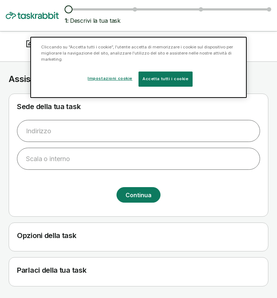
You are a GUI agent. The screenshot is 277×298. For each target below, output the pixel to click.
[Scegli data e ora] (201, 9)
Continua (138, 195)
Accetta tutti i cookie (165, 78)
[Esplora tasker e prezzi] (135, 9)
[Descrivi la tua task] (68, 9)
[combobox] (138, 131)
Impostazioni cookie (110, 78)
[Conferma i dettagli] (269, 9)
